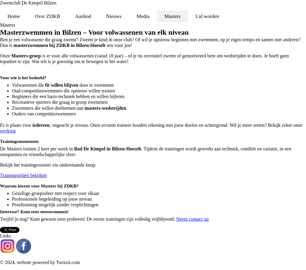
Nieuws (114, 16)
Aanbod (83, 16)
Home (13, 16)
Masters (172, 16)
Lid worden (207, 16)
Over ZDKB (47, 16)
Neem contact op (192, 219)
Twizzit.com (68, 262)
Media (143, 16)
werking (8, 130)
